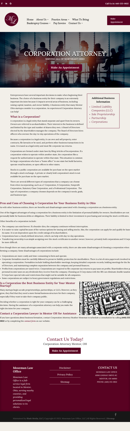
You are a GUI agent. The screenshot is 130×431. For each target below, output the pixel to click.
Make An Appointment (65, 68)
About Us (41, 20)
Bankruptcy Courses (37, 23)
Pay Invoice (59, 23)
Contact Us (75, 23)
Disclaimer (65, 368)
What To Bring (80, 20)
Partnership (99, 118)
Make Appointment (116, 20)
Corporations (100, 122)
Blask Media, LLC (35, 419)
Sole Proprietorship (103, 114)
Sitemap (64, 382)
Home (30, 20)
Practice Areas (59, 20)
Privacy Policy (65, 374)
